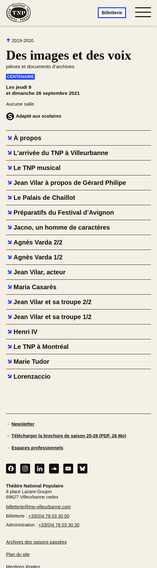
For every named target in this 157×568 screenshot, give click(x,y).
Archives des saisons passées (36, 542)
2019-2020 (20, 40)
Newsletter (22, 424)
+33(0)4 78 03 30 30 (59, 524)
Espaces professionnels (37, 447)
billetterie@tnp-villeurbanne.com (38, 506)
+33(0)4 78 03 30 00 (48, 516)
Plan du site (18, 554)
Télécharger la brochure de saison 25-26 (68, 435)
